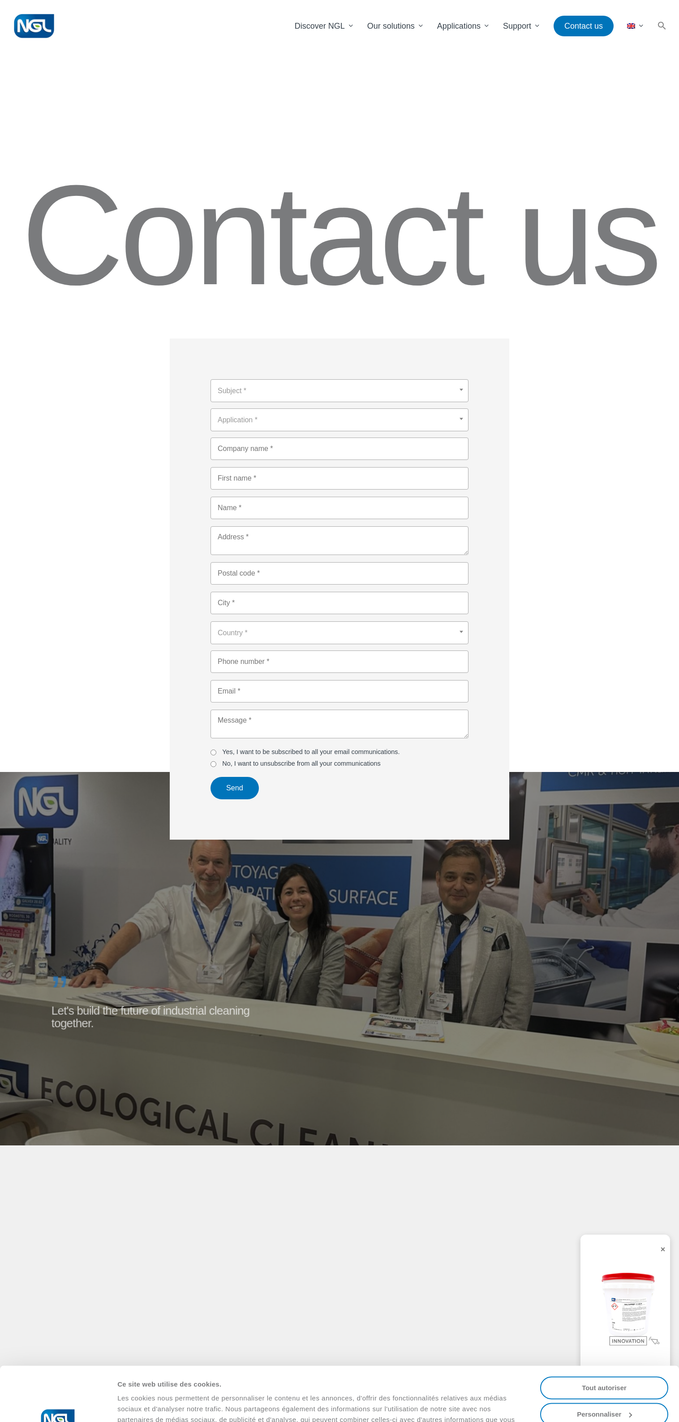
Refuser (604, 1389)
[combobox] (339, 390)
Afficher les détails (147, 1404)
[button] (662, 26)
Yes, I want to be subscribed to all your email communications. (305, 751)
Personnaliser (604, 1363)
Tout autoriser (604, 1337)
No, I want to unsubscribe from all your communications (296, 763)
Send (234, 788)
